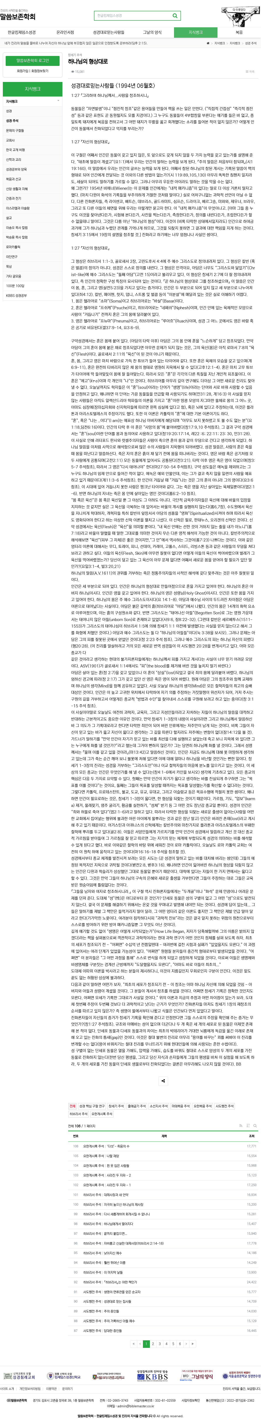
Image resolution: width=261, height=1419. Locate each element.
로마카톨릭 (13, 247)
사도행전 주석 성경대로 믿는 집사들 (107, 1301)
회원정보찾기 (39, 71)
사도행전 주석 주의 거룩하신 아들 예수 (109, 1321)
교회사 (10, 140)
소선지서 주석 (159, 1106)
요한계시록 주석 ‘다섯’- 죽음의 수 (106, 1146)
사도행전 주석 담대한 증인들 (102, 1331)
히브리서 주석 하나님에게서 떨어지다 (108, 1224)
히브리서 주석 (78, 1114)
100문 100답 (15, 286)
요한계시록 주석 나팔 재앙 (101, 1156)
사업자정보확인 (191, 1400)
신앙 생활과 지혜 (17, 189)
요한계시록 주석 (102, 1114)
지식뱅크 (219, 43)
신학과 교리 (13, 160)
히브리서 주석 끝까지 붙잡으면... (105, 1234)
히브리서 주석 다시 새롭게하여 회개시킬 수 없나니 (116, 1214)
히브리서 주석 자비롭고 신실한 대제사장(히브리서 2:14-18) (123, 1243)
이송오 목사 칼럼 (17, 228)
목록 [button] (250, 72)
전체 (72, 1106)
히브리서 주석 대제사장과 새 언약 (105, 1195)
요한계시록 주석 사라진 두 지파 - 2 (107, 1175)
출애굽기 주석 (137, 1106)
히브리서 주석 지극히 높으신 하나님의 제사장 (113, 1204)
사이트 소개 (7, 1389)
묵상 (9, 266)
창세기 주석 (116, 1106)
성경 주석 (250, 43)
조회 (251, 1136)
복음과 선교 (13, 179)
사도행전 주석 (225, 1106)
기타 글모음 (13, 276)
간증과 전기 (13, 198)
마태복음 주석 (181, 1106)
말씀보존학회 (17, 17)
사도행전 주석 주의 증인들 (101, 1311)
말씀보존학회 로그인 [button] (33, 61)
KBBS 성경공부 (16, 296)
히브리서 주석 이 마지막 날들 (103, 1272)
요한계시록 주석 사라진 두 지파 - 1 (107, 1185)
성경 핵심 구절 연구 (92, 1106)
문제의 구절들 (15, 130)
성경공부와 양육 (16, 169)
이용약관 (51, 1389)
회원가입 (22, 71)
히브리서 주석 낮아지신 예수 (102, 1253)
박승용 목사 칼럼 (17, 237)
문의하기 (67, 1389)
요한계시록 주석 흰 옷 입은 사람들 (106, 1166)
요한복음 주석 (203, 1106)
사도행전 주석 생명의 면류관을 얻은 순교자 (112, 1292)
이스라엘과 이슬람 (18, 208)
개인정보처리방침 (30, 1389)
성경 (9, 111)
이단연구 (11, 257)
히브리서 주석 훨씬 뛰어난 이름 (104, 1263)
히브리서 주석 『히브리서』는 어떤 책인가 (110, 1282)
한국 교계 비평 (15, 150)
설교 (9, 218)
